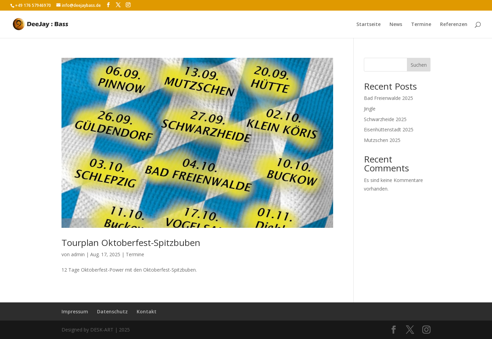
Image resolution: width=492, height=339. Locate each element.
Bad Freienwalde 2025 (388, 98)
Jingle (369, 108)
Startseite (368, 24)
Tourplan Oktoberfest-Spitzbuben (131, 242)
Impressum (75, 311)
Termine (421, 24)
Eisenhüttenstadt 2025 (388, 129)
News (396, 24)
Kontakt (146, 311)
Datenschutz (112, 311)
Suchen (419, 65)
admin (78, 254)
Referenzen (453, 24)
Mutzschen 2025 (382, 140)
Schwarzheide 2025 (385, 119)
